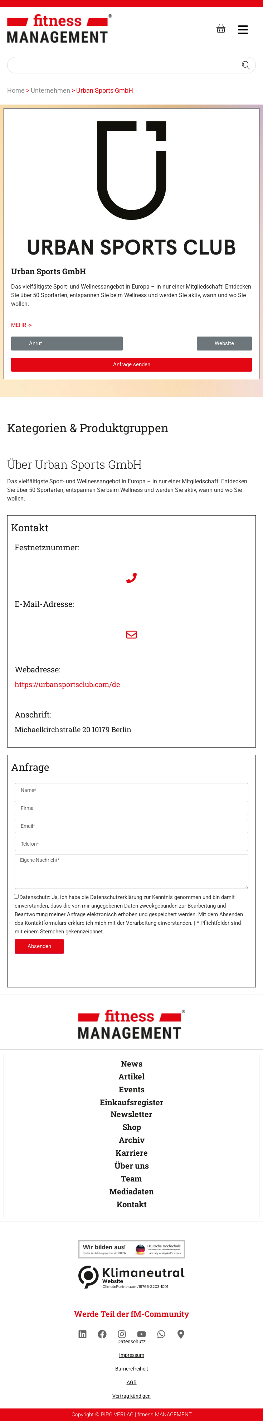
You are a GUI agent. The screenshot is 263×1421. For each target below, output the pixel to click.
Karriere (132, 1152)
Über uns (132, 1165)
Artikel (131, 1076)
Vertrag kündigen (131, 1396)
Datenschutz (131, 1341)
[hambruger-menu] (238, 28)
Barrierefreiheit (131, 1369)
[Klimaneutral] (131, 1249)
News (131, 1063)
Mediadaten (131, 1191)
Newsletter (131, 1114)
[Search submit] (245, 65)
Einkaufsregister (132, 1102)
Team (131, 1178)
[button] (21, 325)
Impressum (131, 1355)
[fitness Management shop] (220, 28)
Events (132, 1089)
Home (16, 90)
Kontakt (132, 1204)
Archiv (132, 1140)
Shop (131, 1127)
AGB (132, 1382)
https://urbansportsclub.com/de (67, 684)
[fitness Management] (59, 28)
